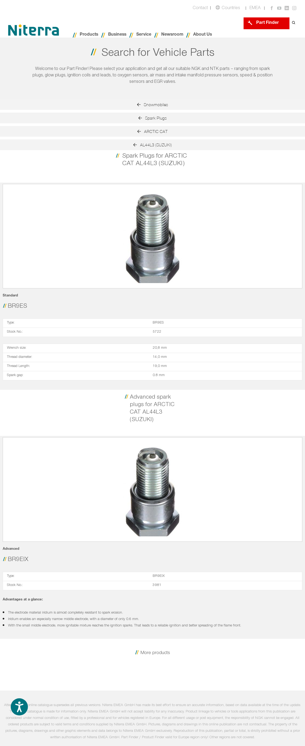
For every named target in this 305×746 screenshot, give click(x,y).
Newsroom (172, 35)
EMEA (255, 8)
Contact (200, 8)
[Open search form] (294, 23)
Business (117, 35)
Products (89, 35)
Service (143, 35)
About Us (202, 35)
